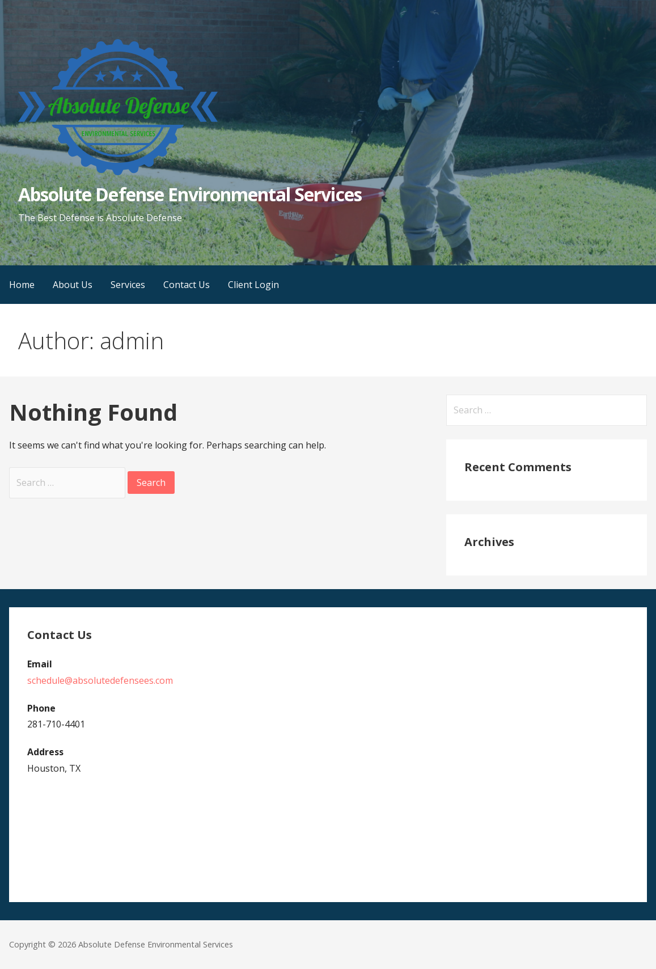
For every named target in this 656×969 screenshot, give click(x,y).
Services (128, 284)
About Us (72, 284)
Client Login (253, 284)
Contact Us (186, 284)
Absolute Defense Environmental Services (190, 194)
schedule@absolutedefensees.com (100, 680)
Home (22, 284)
